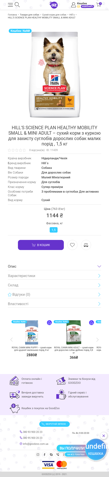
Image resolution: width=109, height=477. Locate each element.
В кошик (41, 245)
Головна (12, 14)
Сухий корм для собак (54, 14)
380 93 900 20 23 (31, 432)
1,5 (54, 230)
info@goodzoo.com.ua (34, 443)
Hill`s (72, 14)
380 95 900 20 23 (31, 437)
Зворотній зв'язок (53, 424)
